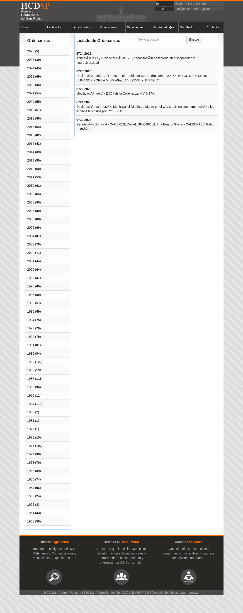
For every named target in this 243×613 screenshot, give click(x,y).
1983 (30, 412)
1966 (30, 471)
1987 (30, 378)
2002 (30, 253)
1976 (30, 437)
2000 (30, 269)
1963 (30, 496)
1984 (30, 404)
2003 (30, 244)
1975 (30, 446)
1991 (30, 345)
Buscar (194, 39)
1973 (30, 462)
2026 (30, 51)
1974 (30, 454)
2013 (30, 160)
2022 (30, 85)
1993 (30, 328)
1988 (30, 370)
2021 (30, 93)
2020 (30, 101)
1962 (30, 504)
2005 (30, 227)
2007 (30, 211)
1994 (30, 320)
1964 (30, 488)
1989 (30, 362)
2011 (30, 177)
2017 (30, 127)
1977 (30, 429)
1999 (30, 278)
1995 (30, 311)
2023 (30, 76)
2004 (30, 236)
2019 (30, 110)
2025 (30, 59)
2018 (30, 118)
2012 (30, 169)
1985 (30, 395)
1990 (30, 353)
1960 (30, 521)
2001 (30, 261)
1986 (30, 387)
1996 (30, 303)
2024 (30, 68)
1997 (30, 295)
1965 (30, 479)
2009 (30, 194)
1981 (30, 420)
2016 (30, 135)
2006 (30, 219)
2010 (30, 185)
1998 (30, 286)
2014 (30, 152)
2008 (30, 202)
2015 (30, 143)
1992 (30, 336)
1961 (30, 513)
